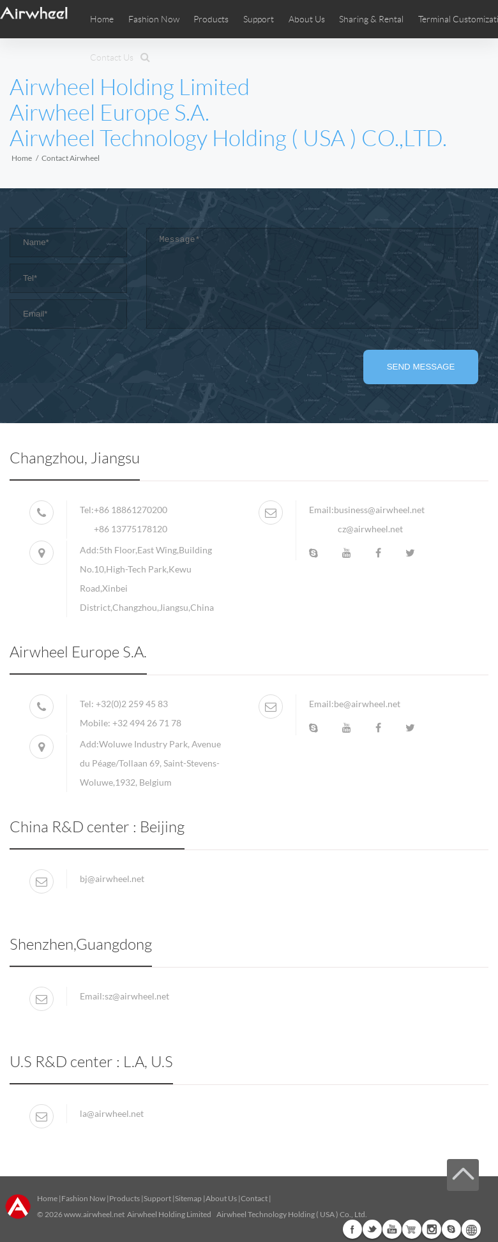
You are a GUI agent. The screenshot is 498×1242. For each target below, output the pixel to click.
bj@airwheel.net (112, 878)
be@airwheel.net (367, 703)
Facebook (352, 1229)
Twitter (372, 1229)
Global (471, 1229)
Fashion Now (83, 1198)
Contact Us (111, 57)
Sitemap (188, 1198)
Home (102, 19)
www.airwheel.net (94, 1214)
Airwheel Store (411, 1229)
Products (211, 19)
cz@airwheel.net (370, 528)
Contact (254, 1198)
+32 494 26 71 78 (146, 722)
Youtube (392, 1229)
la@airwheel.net (112, 1113)
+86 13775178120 (130, 528)
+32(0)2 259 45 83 (132, 703)
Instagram (431, 1229)
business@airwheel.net (379, 509)
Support (258, 19)
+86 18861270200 (130, 509)
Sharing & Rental (371, 19)
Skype (451, 1229)
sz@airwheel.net (137, 996)
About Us (221, 1198)
